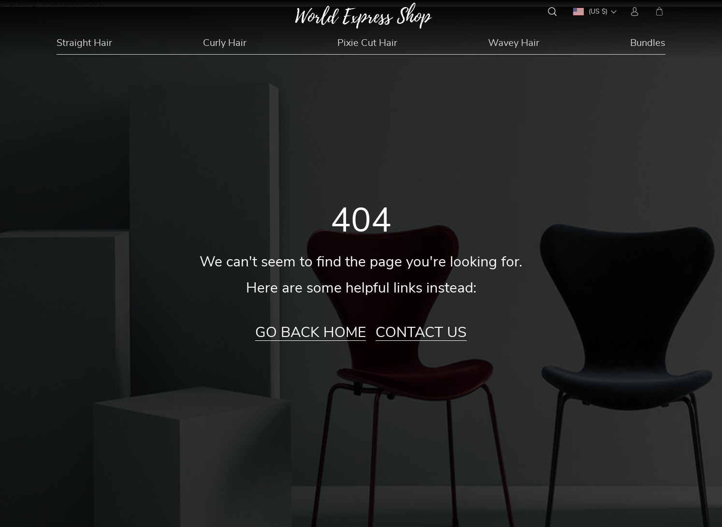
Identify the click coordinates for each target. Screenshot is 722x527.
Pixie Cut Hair (367, 43)
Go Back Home (310, 332)
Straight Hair (84, 43)
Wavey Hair (513, 43)
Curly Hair (224, 43)
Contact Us (421, 332)
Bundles (647, 43)
